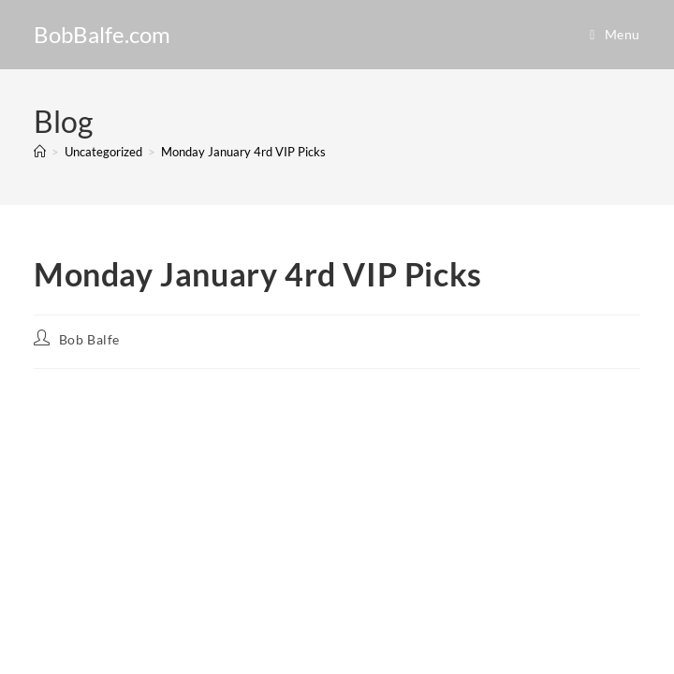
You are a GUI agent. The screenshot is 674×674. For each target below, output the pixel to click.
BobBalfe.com (102, 34)
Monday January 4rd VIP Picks (243, 151)
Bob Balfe (89, 339)
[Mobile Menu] (615, 34)
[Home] (40, 151)
